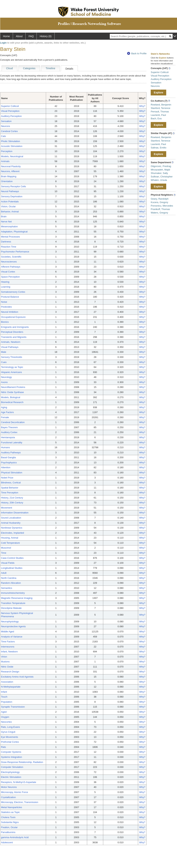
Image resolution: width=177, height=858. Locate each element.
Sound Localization (11, 517)
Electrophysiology (10, 772)
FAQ (31, 36)
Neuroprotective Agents (13, 626)
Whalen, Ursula (159, 180)
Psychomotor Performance (15, 251)
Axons (4, 382)
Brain (4, 216)
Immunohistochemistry (13, 593)
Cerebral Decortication (13, 422)
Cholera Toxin (8, 817)
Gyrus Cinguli (8, 732)
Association (7, 681)
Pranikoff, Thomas (160, 209)
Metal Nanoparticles (11, 807)
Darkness (6, 241)
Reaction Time (8, 246)
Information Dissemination (14, 512)
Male (3, 352)
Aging (4, 407)
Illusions (5, 661)
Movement (6, 507)
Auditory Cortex (9, 432)
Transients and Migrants (13, 337)
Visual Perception (10, 111)
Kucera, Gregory (159, 202)
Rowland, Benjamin (161, 104)
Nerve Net (6, 221)
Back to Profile (136, 53)
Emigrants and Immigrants (15, 327)
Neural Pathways (10, 191)
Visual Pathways (9, 347)
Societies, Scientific (11, 256)
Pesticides (6, 306)
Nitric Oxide (7, 666)
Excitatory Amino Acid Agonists (17, 676)
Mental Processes (10, 236)
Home (6, 36)
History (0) (46, 36)
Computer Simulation (12, 767)
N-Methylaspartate (10, 686)
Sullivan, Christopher (162, 176)
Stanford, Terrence (160, 108)
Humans (5, 447)
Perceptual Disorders (12, 332)
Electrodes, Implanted (12, 532)
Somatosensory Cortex (13, 291)
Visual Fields (7, 562)
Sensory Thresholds (11, 357)
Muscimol (6, 547)
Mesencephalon (9, 226)
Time (3, 552)
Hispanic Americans (11, 372)
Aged (4, 711)
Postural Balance (10, 296)
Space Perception (10, 276)
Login (3, 42)
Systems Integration (11, 757)
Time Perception (9, 492)
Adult (4, 573)
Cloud (9, 68)
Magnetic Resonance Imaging (17, 598)
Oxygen (5, 717)
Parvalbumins (8, 832)
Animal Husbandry (10, 522)
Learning (5, 286)
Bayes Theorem (9, 427)
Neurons (5, 126)
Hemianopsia (8, 437)
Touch (4, 696)
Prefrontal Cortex (10, 742)
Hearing (5, 281)
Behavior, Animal (10, 211)
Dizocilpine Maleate (11, 608)
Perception (6, 151)
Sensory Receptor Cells (13, 186)
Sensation (6, 121)
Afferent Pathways (10, 266)
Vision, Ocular (8, 206)
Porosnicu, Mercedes (162, 205)
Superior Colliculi (10, 106)
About (19, 36)
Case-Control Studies (12, 558)
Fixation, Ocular (9, 827)
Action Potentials (10, 201)
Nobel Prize (7, 477)
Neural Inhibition (9, 312)
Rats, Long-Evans (10, 727)
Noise (4, 302)
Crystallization (8, 797)
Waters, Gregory (159, 212)
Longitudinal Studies (11, 568)
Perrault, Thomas (160, 111)
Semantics (6, 588)
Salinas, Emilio (158, 147)
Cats (3, 136)
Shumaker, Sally (159, 173)
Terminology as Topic (12, 367)
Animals (5, 161)
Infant (4, 691)
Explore (158, 92)
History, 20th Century (12, 502)
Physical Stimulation (11, 472)
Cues (4, 362)
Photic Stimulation (10, 141)
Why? (142, 106)
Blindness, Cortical (11, 482)
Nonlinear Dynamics (11, 527)
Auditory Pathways (11, 452)
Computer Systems (11, 752)
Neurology (6, 377)
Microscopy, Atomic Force (14, 792)
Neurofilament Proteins (13, 387)
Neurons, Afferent (10, 171)
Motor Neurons (9, 787)
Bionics (5, 322)
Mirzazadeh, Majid (160, 169)
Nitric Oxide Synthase (12, 392)
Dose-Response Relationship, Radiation (22, 762)
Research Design (10, 671)
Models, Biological (10, 397)
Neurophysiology (10, 621)
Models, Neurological (12, 156)
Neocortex (6, 721)
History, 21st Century (12, 497)
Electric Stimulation (11, 777)
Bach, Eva (156, 118)
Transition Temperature (13, 603)
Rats (3, 747)
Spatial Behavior (9, 487)
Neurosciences (9, 261)
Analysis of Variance (11, 636)
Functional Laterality (11, 442)
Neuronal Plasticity (11, 166)
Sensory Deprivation (11, 196)
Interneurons (7, 646)
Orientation (7, 181)
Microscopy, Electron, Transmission (19, 802)
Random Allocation (11, 583)
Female (5, 417)
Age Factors (7, 412)
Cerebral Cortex (9, 131)
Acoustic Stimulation (11, 146)
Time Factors (8, 641)
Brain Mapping (8, 176)
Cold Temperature (10, 542)
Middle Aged (7, 631)
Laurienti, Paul (158, 115)
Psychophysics (9, 462)
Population (6, 701)
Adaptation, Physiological (14, 231)
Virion (4, 656)
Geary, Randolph (159, 198)
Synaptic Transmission (13, 706)
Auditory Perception (11, 116)
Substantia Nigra (10, 822)
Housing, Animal (9, 537)
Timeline (50, 68)
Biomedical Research (12, 402)
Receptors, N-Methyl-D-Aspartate (18, 782)
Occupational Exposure (13, 317)
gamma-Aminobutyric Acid (15, 837)
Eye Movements (9, 737)
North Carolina (8, 578)
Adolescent (7, 842)
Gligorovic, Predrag (161, 166)
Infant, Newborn (9, 651)
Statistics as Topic (10, 812)
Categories (29, 68)
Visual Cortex (8, 271)
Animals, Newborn (10, 342)
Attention (5, 467)
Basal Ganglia (8, 457)
